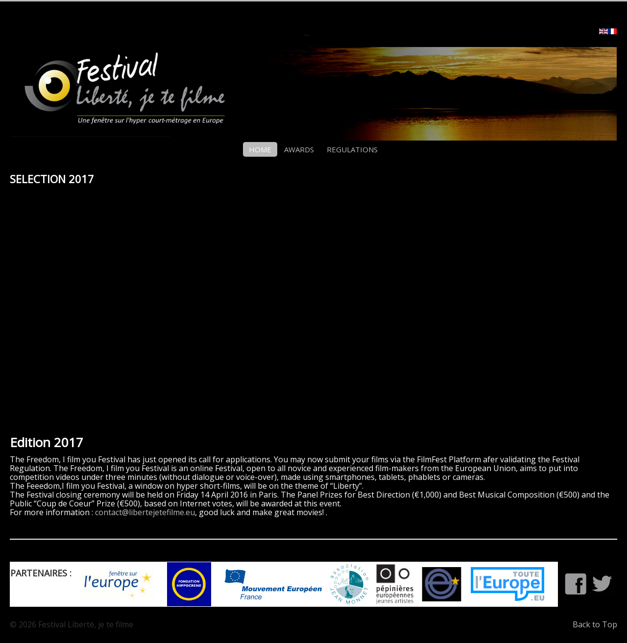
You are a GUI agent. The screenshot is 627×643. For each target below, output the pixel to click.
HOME (260, 149)
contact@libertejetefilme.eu (145, 512)
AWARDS (299, 149)
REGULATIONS (352, 149)
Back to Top (595, 624)
